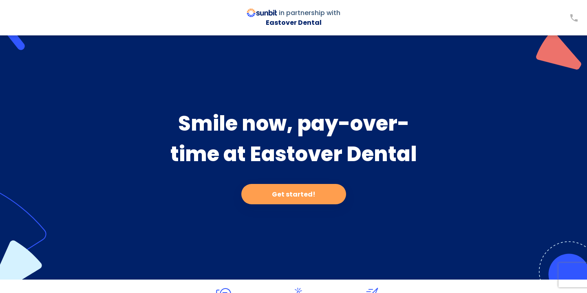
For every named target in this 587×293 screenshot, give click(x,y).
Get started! (294, 194)
